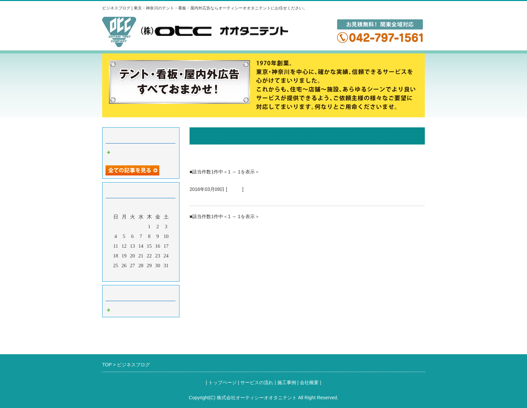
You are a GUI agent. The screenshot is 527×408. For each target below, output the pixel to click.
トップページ (222, 382)
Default (234, 189)
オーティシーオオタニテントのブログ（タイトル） (259, 197)
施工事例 (286, 382)
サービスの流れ (256, 382)
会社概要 (309, 382)
